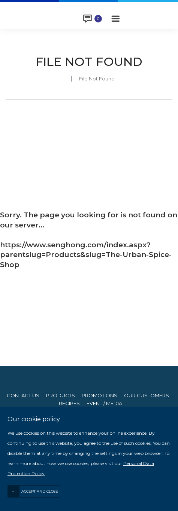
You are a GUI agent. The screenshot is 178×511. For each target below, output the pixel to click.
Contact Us (23, 395)
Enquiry (98, 18)
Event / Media (104, 403)
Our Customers (146, 395)
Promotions (99, 395)
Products (60, 395)
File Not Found (97, 79)
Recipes (69, 403)
